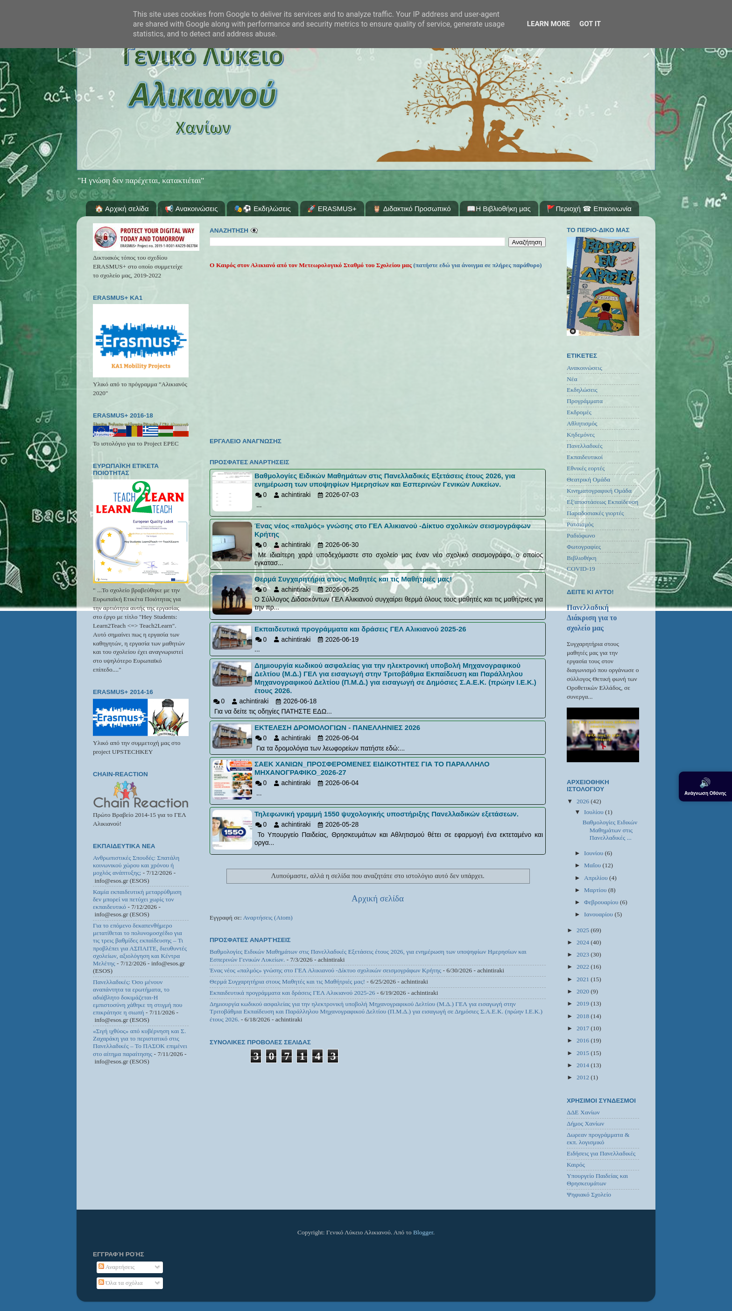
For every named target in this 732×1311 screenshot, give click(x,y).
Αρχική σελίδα (378, 898)
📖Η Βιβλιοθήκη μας (498, 209)
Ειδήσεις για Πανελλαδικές (601, 1153)
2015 (584, 1052)
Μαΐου (593, 865)
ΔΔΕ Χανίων (583, 1112)
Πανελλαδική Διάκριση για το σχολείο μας (592, 617)
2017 (584, 1028)
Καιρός (576, 1164)
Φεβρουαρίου (602, 902)
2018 (584, 1016)
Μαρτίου (596, 889)
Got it (590, 24)
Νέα (572, 379)
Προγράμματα (585, 400)
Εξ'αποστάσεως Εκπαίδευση (602, 501)
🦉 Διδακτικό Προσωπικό (411, 209)
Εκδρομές (579, 412)
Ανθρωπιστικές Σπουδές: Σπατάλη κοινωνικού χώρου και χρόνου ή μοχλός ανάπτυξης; (136, 865)
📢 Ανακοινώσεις (191, 209)
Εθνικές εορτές (586, 468)
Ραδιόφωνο (581, 535)
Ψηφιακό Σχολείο (589, 1194)
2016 (584, 1040)
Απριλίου (596, 877)
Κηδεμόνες (581, 434)
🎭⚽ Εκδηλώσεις (262, 209)
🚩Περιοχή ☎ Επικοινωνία (589, 209)
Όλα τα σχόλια (121, 1282)
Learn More (548, 24)
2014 (584, 1065)
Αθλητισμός (582, 423)
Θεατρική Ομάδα (588, 479)
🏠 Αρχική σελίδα (122, 209)
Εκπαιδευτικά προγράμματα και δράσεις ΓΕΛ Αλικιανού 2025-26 (292, 992)
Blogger (423, 1232)
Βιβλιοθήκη (582, 557)
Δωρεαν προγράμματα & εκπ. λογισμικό (598, 1138)
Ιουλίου (594, 811)
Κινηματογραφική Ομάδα (599, 490)
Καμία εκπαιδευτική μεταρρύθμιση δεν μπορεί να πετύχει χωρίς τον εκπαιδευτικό (137, 899)
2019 (584, 1003)
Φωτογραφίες (584, 546)
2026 (584, 801)
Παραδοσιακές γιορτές (595, 513)
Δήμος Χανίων (585, 1123)
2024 (584, 942)
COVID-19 (581, 568)
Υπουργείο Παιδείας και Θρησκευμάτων (597, 1179)
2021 (584, 979)
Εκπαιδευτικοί (585, 457)
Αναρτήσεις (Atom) (268, 917)
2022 (584, 966)
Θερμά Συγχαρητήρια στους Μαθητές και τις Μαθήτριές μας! (287, 981)
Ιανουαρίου (599, 914)
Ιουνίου (594, 853)
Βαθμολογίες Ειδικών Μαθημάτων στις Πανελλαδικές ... (610, 830)
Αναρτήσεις (117, 1266)
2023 (584, 954)
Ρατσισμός (580, 524)
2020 (584, 991)
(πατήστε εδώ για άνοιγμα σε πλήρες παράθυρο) (477, 265)
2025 (584, 930)
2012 (584, 1077)
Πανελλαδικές (585, 445)
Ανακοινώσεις (584, 367)
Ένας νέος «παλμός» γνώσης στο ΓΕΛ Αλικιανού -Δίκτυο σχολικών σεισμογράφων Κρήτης (325, 970)
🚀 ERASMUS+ (332, 209)
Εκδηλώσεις (582, 389)
